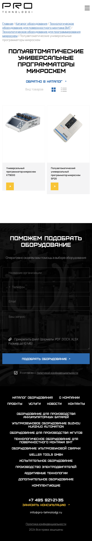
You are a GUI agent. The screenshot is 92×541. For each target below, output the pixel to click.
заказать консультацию (44, 504)
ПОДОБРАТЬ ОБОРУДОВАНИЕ (46, 358)
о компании (69, 397)
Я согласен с (49, 373)
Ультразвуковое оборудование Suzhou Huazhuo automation (46, 424)
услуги (35, 403)
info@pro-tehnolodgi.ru (46, 512)
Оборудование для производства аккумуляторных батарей (46, 415)
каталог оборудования (32, 397)
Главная (7, 24)
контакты (76, 403)
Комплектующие (46, 485)
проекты (14, 403)
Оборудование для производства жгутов (46, 432)
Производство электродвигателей (46, 466)
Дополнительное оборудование (46, 479)
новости (54, 403)
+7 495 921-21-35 (77, 8)
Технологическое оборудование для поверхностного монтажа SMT (38, 26)
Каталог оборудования (31, 24)
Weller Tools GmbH (46, 454)
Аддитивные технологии (46, 473)
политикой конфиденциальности (57, 373)
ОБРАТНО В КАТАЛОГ (44, 81)
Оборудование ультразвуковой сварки (46, 448)
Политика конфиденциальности (46, 524)
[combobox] (6, 287)
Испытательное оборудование (46, 460)
